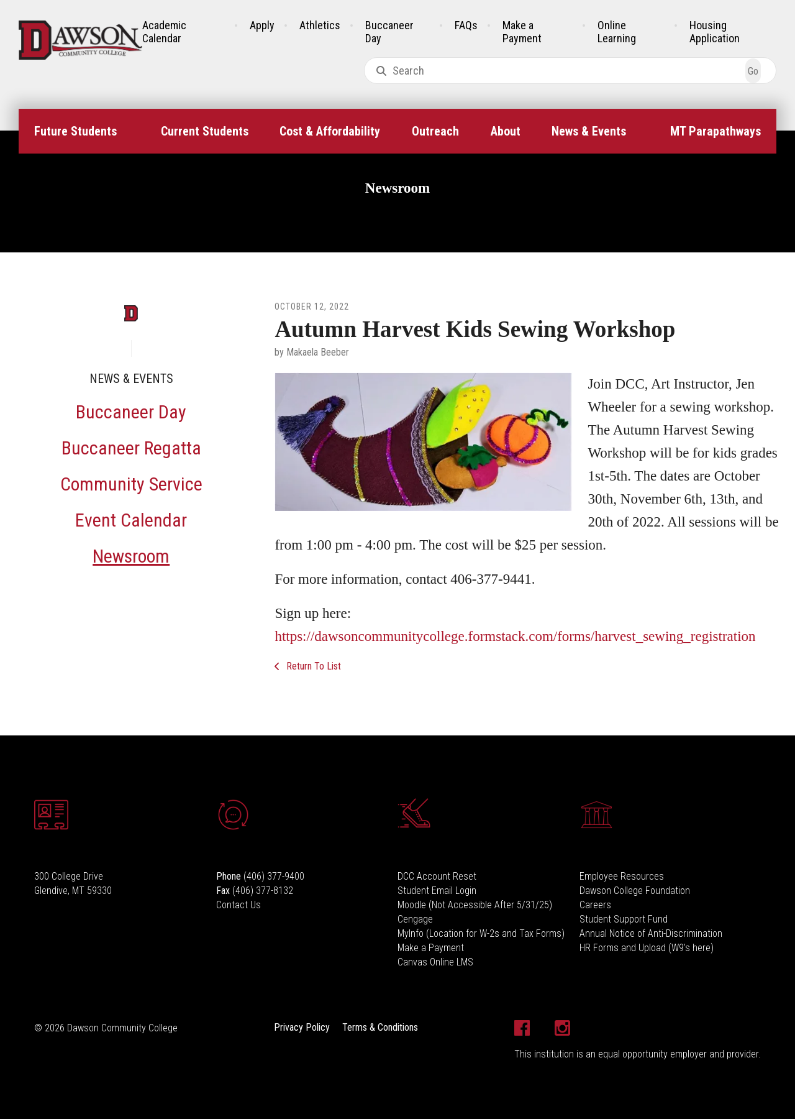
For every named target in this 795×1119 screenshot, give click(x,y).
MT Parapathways (715, 131)
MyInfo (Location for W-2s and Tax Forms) (481, 933)
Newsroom (131, 556)
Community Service (131, 484)
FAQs (466, 25)
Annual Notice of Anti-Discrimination (650, 933)
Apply (262, 25)
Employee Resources (621, 876)
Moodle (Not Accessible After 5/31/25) (475, 905)
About (505, 131)
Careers (595, 905)
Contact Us (238, 905)
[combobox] (570, 70)
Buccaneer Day (131, 412)
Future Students (75, 131)
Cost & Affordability (329, 131)
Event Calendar (131, 520)
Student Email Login (437, 890)
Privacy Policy (302, 1027)
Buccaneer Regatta (131, 448)
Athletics (319, 25)
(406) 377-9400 (273, 876)
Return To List (312, 666)
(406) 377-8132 (262, 890)
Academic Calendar (164, 32)
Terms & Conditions (380, 1027)
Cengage (415, 919)
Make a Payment (522, 32)
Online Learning (616, 32)
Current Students (204, 131)
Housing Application (714, 32)
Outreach (435, 131)
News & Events (589, 131)
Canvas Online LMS (435, 962)
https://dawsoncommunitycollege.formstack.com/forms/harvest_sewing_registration (515, 636)
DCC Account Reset (437, 876)
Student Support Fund (623, 919)
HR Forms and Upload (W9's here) (646, 948)
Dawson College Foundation (634, 890)
